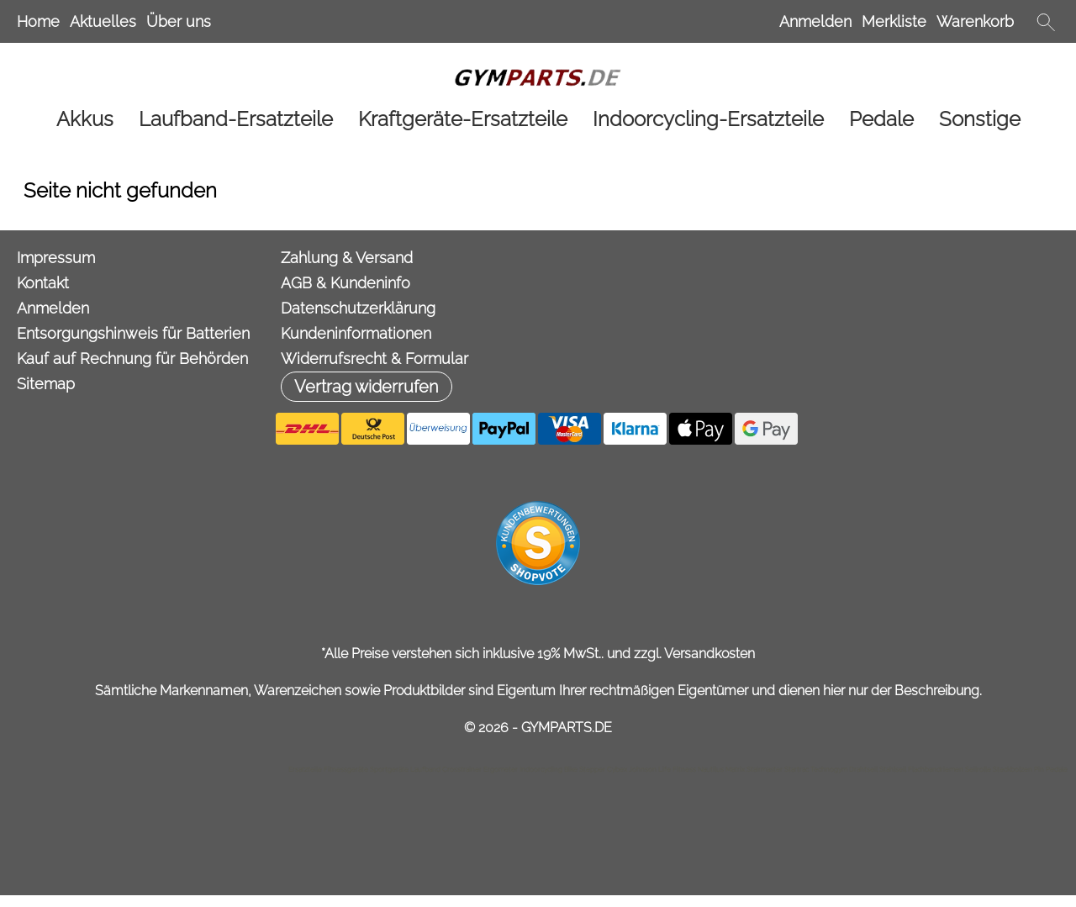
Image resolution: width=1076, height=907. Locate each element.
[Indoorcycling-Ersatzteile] (708, 119)
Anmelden (815, 21)
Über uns (178, 21)
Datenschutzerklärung (358, 308)
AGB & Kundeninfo (345, 283)
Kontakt (43, 283)
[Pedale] (881, 119)
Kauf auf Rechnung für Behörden (132, 358)
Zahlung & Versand (347, 257)
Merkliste (894, 21)
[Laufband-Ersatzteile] (235, 119)
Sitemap (46, 384)
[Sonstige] (979, 119)
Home (38, 21)
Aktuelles (103, 21)
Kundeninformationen (356, 333)
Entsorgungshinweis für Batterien (133, 333)
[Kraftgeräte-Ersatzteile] (462, 119)
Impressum (56, 257)
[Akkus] (85, 119)
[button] (1046, 22)
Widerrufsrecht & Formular (374, 358)
